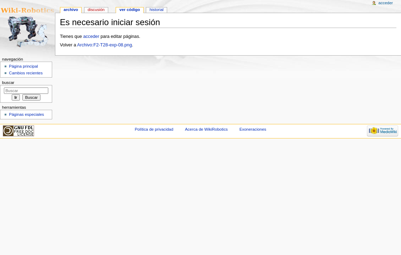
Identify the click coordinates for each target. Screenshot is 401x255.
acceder (91, 36)
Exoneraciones (253, 129)
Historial (156, 9)
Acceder (385, 3)
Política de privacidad (154, 129)
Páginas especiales (26, 114)
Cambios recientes (26, 73)
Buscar (8, 82)
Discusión (96, 9)
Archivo (71, 9)
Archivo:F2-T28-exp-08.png (104, 44)
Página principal (23, 66)
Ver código (130, 9)
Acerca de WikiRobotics (206, 129)
